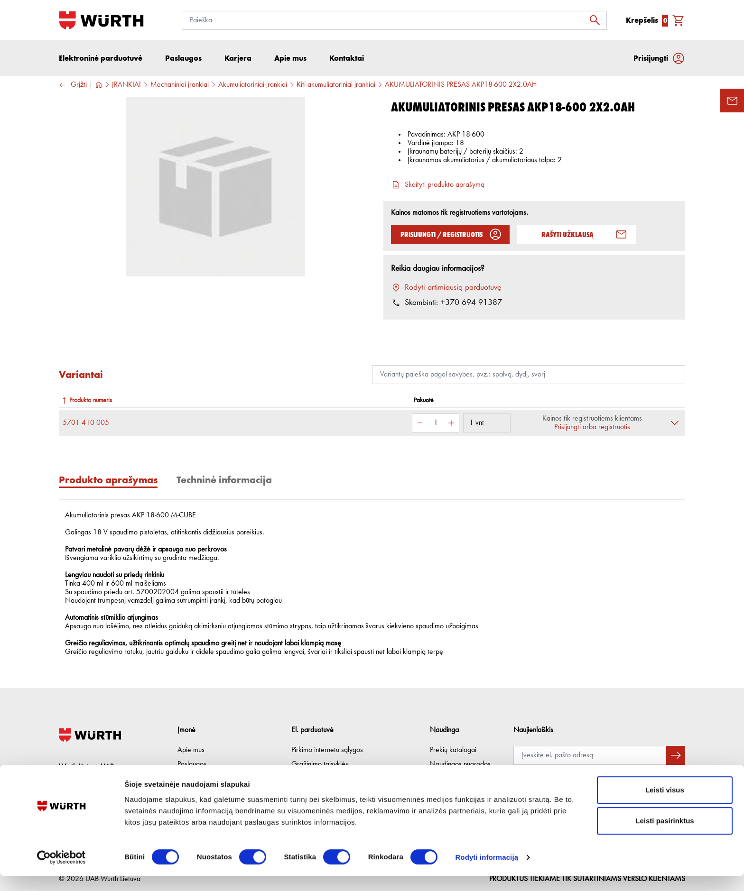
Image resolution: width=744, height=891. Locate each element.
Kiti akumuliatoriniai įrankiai (336, 86)
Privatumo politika (317, 778)
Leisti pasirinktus (664, 836)
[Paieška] (394, 20)
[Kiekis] (435, 423)
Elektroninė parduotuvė (100, 59)
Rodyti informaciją (486, 872)
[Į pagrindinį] (101, 20)
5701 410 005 (86, 424)
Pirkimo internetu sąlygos (327, 750)
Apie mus (191, 750)
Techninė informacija (224, 481)
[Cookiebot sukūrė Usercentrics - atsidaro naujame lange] (61, 872)
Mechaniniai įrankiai (179, 86)
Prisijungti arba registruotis (592, 428)
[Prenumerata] (589, 755)
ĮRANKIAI (126, 86)
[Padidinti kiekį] (451, 423)
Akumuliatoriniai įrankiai (252, 86)
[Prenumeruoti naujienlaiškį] (675, 755)
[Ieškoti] (597, 20)
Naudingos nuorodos (460, 764)
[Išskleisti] (674, 424)
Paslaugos (191, 764)
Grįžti (73, 86)
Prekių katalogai (453, 750)
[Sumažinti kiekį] (420, 423)
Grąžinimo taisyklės (319, 764)
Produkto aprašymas (108, 481)
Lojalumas (444, 778)
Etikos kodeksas (200, 778)
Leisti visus (664, 805)
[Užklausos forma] (732, 100)
